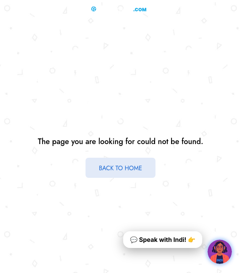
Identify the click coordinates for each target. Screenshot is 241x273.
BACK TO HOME (120, 168)
